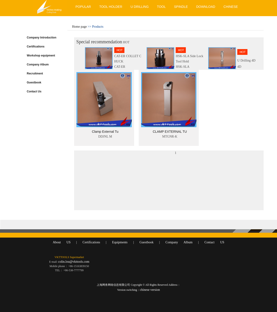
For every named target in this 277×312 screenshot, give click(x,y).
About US (61, 242)
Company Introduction (41, 37)
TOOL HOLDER (110, 7)
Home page (79, 26)
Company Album (38, 64)
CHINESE (230, 7)
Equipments (120, 242)
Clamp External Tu (105, 131)
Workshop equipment (41, 55)
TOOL (161, 7)
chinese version (150, 289)
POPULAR (83, 7)
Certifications (36, 46)
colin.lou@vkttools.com (73, 261)
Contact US (214, 242)
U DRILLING (140, 7)
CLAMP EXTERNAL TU (170, 131)
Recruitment (35, 73)
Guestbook (34, 82)
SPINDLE (181, 7)
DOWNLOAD (205, 7)
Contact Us (34, 91)
